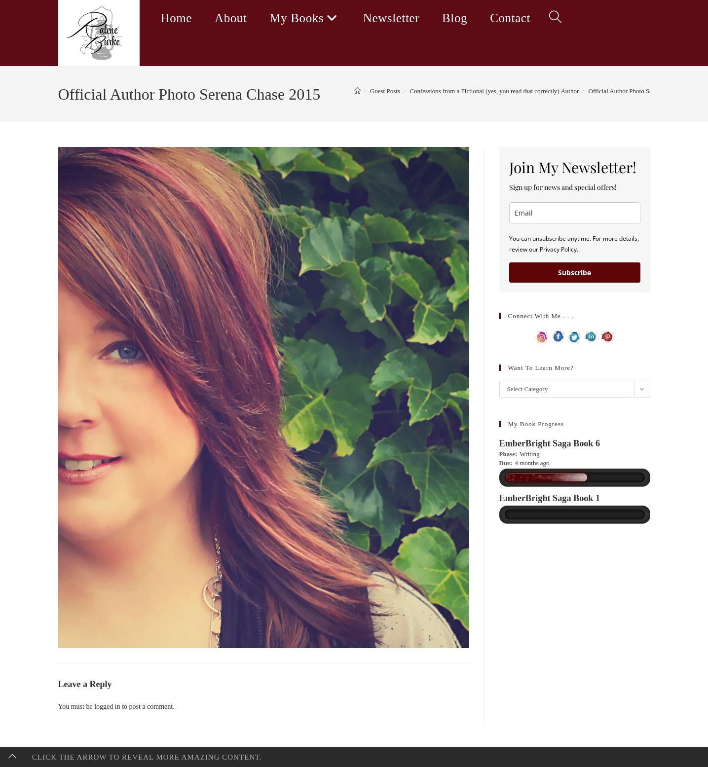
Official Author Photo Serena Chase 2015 (642, 91)
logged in (107, 706)
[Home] (357, 91)
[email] (574, 212)
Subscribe (574, 272)
